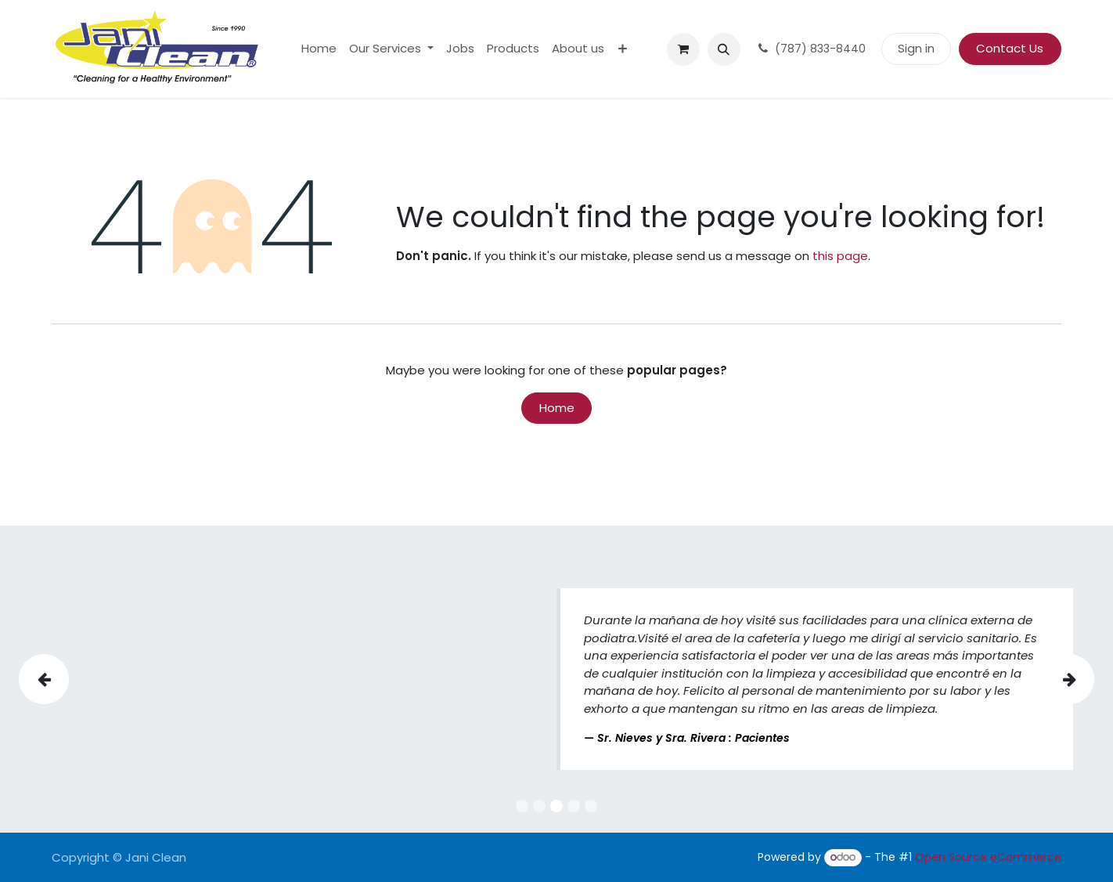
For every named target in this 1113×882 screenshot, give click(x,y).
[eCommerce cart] (683, 49)
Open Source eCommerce (988, 857)
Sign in (916, 48)
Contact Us (1009, 48)
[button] (724, 49)
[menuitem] (319, 49)
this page (840, 256)
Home (557, 407)
